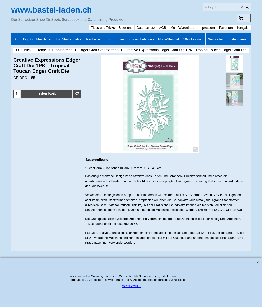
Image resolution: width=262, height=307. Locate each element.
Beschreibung (96, 160)
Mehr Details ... (131, 286)
